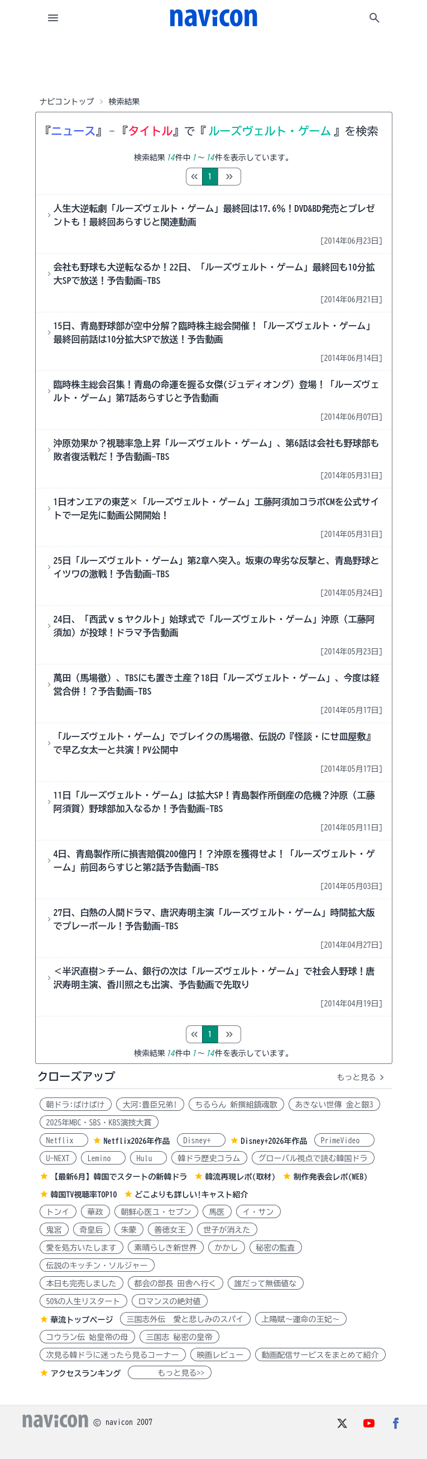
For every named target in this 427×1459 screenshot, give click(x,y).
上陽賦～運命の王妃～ (301, 1319)
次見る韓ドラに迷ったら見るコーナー (112, 1355)
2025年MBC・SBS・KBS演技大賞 (99, 1123)
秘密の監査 (275, 1248)
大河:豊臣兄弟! (150, 1105)
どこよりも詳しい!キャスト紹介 (191, 1195)
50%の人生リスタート (83, 1301)
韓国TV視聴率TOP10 (84, 1195)
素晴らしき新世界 (166, 1248)
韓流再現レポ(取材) (240, 1177)
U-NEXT (58, 1158)
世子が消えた (227, 1230)
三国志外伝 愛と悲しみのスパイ (185, 1319)
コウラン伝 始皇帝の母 (87, 1337)
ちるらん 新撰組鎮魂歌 (236, 1105)
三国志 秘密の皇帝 (179, 1337)
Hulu (148, 1158)
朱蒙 (129, 1230)
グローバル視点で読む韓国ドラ (313, 1158)
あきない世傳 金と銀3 (334, 1105)
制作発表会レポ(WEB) (331, 1177)
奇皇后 (91, 1230)
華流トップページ (82, 1320)
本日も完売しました (81, 1283)
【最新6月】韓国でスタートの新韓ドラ (119, 1177)
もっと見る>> (170, 1373)
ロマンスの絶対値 (169, 1301)
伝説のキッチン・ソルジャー (97, 1266)
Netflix (63, 1140)
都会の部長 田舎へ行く (176, 1283)
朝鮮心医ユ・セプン (156, 1212)
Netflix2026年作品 (137, 1141)
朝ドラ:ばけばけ (75, 1105)
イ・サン (258, 1212)
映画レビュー (220, 1355)
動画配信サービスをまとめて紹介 (320, 1355)
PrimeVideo (344, 1140)
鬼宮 (54, 1230)
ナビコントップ (67, 102)
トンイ (58, 1212)
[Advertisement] (213, 64)
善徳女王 (170, 1230)
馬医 (217, 1212)
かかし (226, 1248)
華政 (95, 1212)
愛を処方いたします (81, 1248)
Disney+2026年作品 (274, 1141)
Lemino (103, 1158)
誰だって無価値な (265, 1283)
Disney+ (201, 1140)
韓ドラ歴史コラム (209, 1158)
